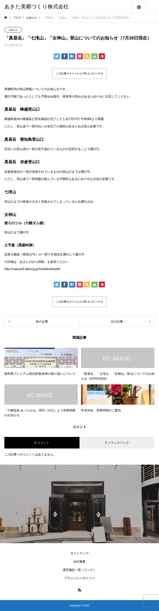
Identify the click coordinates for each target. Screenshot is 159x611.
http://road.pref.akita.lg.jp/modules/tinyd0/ (32, 269)
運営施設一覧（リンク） (79, 570)
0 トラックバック (117, 442)
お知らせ (13, 30)
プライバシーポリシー (79, 578)
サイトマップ (79, 553)
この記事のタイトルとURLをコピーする (79, 73)
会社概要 (79, 561)
